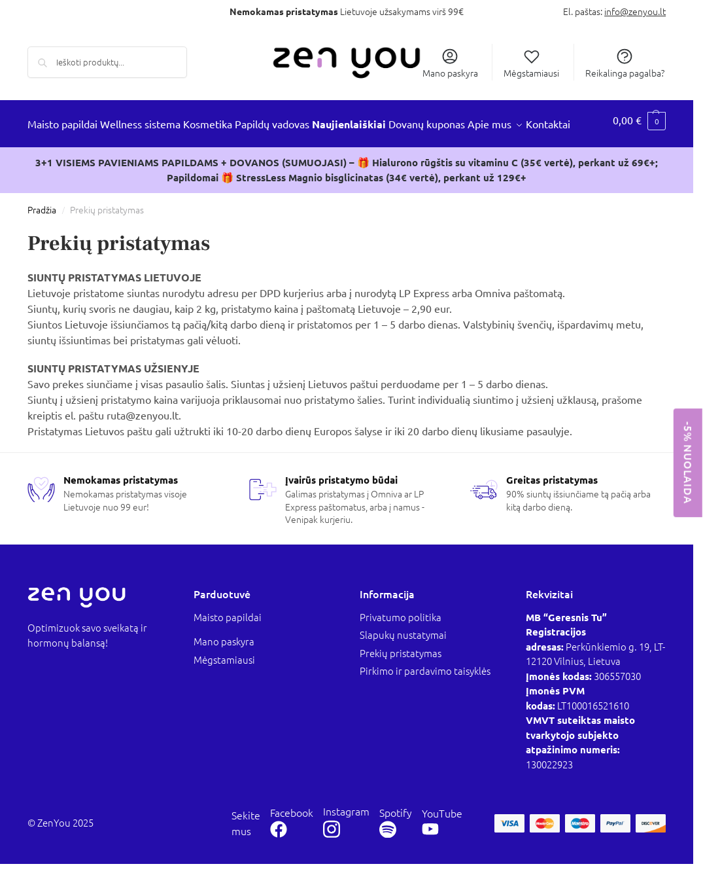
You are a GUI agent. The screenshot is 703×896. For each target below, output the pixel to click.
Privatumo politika (400, 648)
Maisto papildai (228, 648)
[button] (641, 140)
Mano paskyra (450, 63)
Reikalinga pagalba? (624, 63)
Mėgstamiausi (531, 63)
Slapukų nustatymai (403, 667)
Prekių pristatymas (400, 684)
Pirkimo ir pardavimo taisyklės (425, 703)
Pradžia (41, 242)
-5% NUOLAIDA (688, 462)
